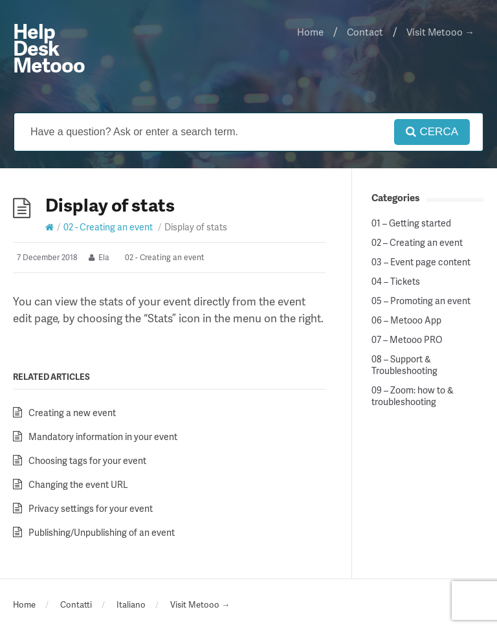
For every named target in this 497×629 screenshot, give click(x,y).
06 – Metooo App (406, 320)
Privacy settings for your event (90, 508)
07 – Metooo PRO (407, 340)
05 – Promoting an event (420, 301)
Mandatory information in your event (102, 436)
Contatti (76, 604)
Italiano (131, 604)
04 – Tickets (395, 281)
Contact (365, 32)
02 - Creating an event (108, 227)
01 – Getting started (411, 223)
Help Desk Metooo (49, 47)
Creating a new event (72, 412)
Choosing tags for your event (87, 460)
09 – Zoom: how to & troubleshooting (412, 396)
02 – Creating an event (417, 242)
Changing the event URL (78, 484)
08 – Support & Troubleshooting (404, 365)
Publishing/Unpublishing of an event (101, 532)
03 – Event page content (420, 262)
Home (310, 32)
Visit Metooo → (440, 32)
